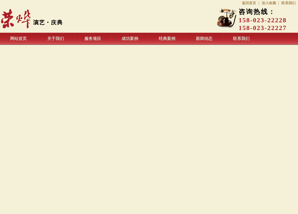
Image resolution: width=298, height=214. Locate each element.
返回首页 (249, 3)
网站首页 (18, 38)
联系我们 (288, 3)
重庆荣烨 (47, 19)
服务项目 (92, 38)
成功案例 (130, 38)
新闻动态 (204, 38)
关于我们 (55, 38)
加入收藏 (269, 3)
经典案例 (167, 38)
